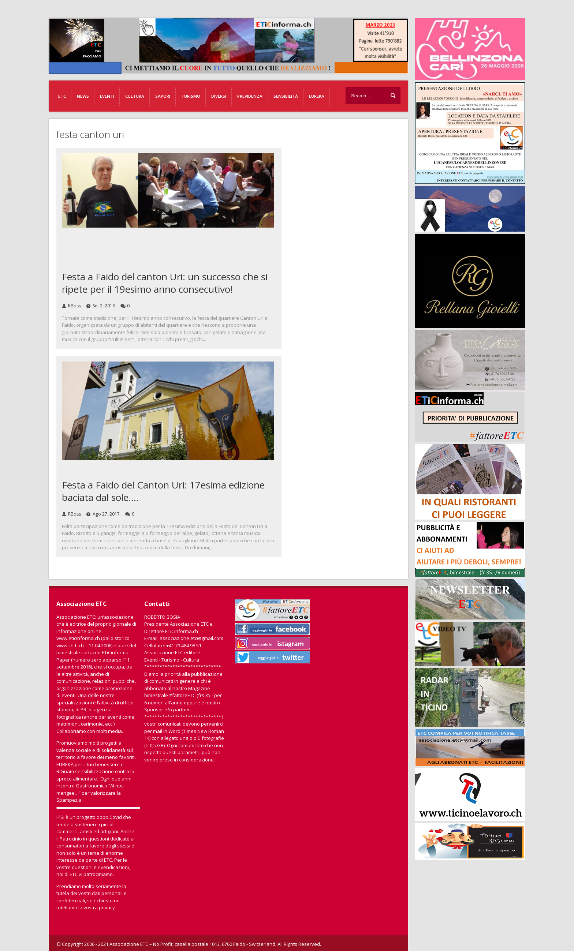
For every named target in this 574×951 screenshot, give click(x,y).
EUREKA (316, 96)
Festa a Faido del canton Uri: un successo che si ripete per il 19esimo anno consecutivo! (165, 283)
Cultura (134, 96)
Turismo (190, 96)
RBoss (74, 306)
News (83, 96)
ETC (62, 96)
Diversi (218, 96)
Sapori (162, 96)
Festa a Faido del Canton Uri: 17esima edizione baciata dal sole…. (163, 491)
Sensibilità (285, 96)
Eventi (107, 96)
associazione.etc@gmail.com (191, 638)
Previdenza (249, 96)
